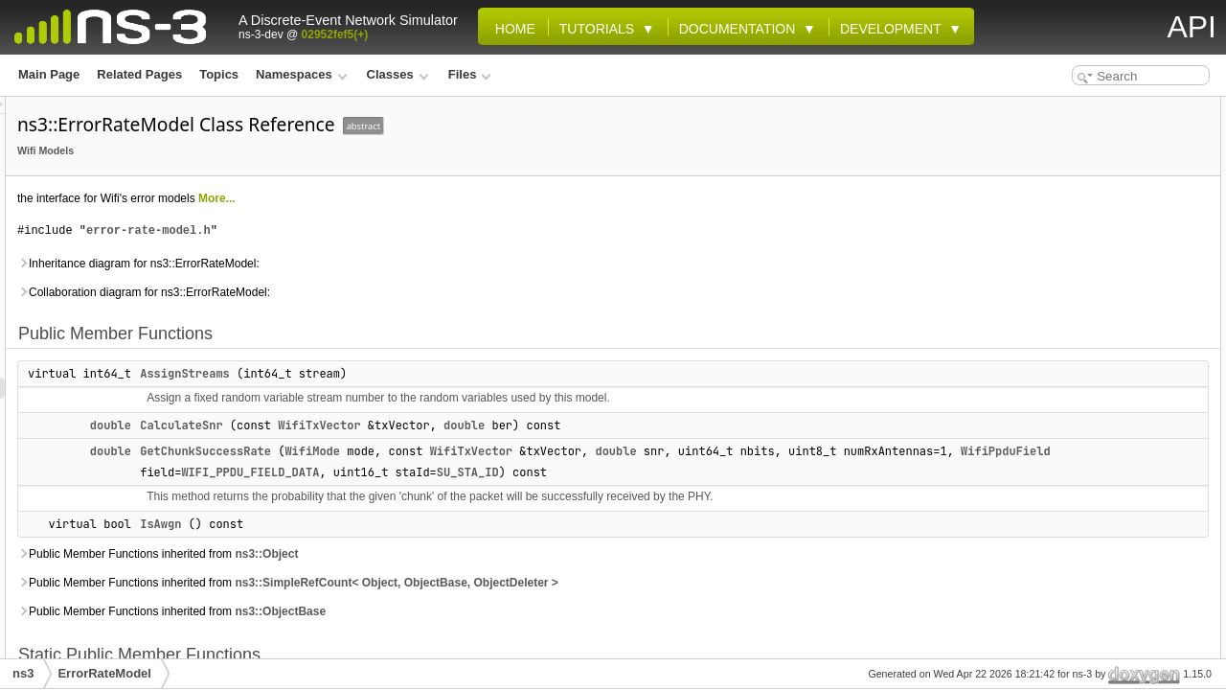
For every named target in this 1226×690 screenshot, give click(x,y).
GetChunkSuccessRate (445, 451)
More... (456, 198)
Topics (218, 74)
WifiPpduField (707, 472)
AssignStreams (424, 373)
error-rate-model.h (388, 230)
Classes (398, 74)
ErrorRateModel (104, 673)
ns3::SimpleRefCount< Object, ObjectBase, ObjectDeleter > (635, 603)
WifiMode (551, 451)
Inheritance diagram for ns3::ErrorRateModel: (378, 263)
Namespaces (301, 74)
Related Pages (139, 74)
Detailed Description (1068, 318)
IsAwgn (399, 545)
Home (511, 28)
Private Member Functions (1084, 255)
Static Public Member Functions (1099, 212)
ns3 (23, 673)
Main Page (48, 74)
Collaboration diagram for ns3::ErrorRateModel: (383, 292)
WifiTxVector (558, 425)
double (350, 425)
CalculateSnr (420, 425)
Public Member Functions (1082, 107)
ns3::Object (505, 575)
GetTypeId (1055, 234)
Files (469, 74)
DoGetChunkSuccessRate (1098, 276)
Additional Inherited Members (1093, 297)
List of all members (1064, 487)
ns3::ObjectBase (519, 632)
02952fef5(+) (335, 34)
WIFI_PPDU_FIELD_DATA (869, 472)
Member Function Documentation (1103, 339)
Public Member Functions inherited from (397, 575)
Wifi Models (285, 150)
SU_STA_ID (514, 493)
